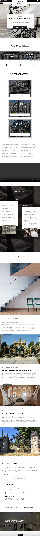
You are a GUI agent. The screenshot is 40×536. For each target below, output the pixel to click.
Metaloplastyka (20, 74)
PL (0, 0)
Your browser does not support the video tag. (20, 169)
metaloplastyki (6, 214)
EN (2, 0)
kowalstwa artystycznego (10, 212)
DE (4, 0)
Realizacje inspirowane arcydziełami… (14, 405)
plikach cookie (17, 531)
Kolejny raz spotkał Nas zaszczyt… (13, 453)
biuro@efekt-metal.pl (29, 481)
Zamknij (20, 534)
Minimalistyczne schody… (10, 316)
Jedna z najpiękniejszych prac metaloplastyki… (16, 363)
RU (5, 0)
